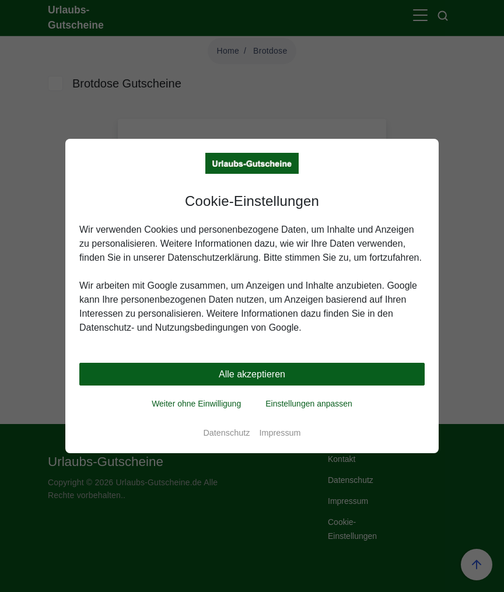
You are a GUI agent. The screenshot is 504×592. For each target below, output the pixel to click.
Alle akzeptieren (252, 374)
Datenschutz (226, 432)
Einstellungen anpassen (308, 403)
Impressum (279, 432)
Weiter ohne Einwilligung (196, 403)
